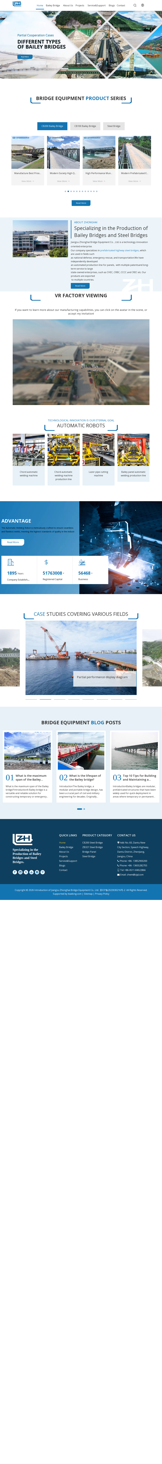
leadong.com (74, 893)
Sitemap (88, 893)
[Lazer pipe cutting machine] (98, 450)
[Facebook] (15, 872)
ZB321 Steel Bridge (92, 847)
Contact (63, 870)
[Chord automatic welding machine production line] (64, 450)
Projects (63, 856)
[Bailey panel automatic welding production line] (133, 450)
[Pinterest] (42, 872)
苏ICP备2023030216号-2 (113, 890)
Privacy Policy (102, 893)
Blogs (62, 865)
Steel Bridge (88, 856)
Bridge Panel (89, 851)
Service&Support (68, 860)
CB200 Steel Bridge (92, 842)
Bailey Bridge (66, 847)
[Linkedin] (20, 872)
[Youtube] (31, 872)
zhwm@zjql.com (135, 874)
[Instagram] (37, 872)
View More (28, 181)
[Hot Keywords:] (135, 5)
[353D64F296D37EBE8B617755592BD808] (40, 238)
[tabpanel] (81, 45)
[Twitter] (26, 872)
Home (62, 842)
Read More (81, 203)
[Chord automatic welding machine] (29, 450)
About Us (64, 851)
